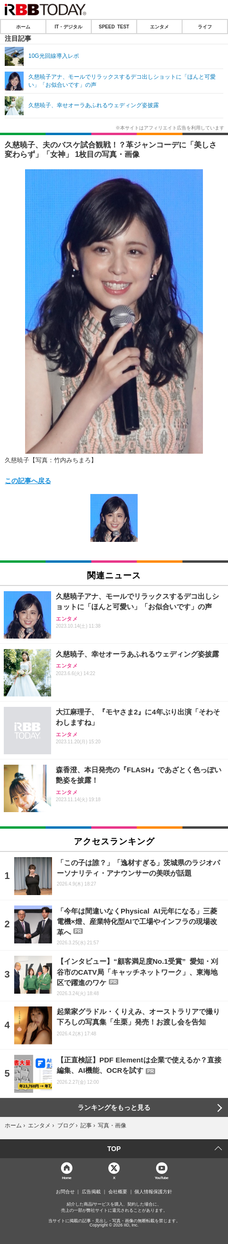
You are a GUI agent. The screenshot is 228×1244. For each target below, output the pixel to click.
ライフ (205, 26)
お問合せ (65, 1191)
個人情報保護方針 (153, 1191)
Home (66, 1177)
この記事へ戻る (28, 480)
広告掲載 (91, 1191)
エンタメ (159, 26)
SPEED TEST (114, 26)
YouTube (161, 1177)
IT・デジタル (69, 26)
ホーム (23, 26)
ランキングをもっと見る (114, 1107)
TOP (114, 1149)
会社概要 (117, 1191)
